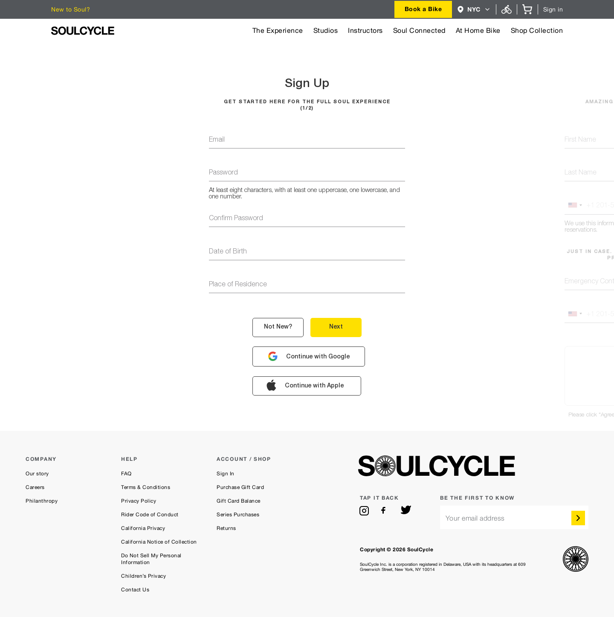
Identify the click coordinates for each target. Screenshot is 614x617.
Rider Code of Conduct (150, 515)
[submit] (578, 518)
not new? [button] (278, 327)
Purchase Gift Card (240, 487)
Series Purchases (238, 515)
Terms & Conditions (145, 487)
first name (580, 140)
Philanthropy (42, 501)
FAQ (126, 474)
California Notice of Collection (159, 542)
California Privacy (143, 528)
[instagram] (364, 511)
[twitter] (406, 511)
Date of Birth (228, 252)
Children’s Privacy (143, 576)
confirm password (236, 218)
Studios (325, 30)
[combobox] (423, 9)
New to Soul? (70, 9)
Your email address (475, 518)
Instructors (365, 30)
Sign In (226, 474)
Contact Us (135, 590)
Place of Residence (238, 285)
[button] (474, 9)
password (223, 173)
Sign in (553, 9)
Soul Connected (419, 30)
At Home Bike (478, 30)
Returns (226, 528)
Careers (35, 487)
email (217, 140)
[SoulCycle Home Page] (82, 30)
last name (581, 173)
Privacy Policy (138, 501)
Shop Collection (537, 30)
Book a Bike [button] (423, 8)
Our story (37, 474)
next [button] (336, 327)
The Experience (277, 30)
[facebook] (385, 511)
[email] (514, 517)
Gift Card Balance (239, 501)
